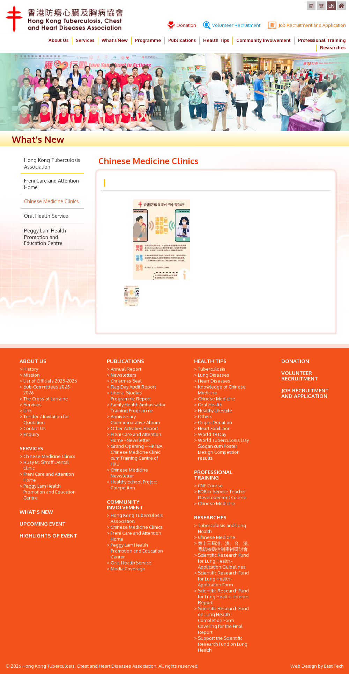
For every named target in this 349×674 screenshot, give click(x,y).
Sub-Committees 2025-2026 (47, 389)
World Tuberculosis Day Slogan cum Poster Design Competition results (223, 449)
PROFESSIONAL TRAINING (213, 475)
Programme (148, 40)
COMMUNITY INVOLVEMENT (125, 504)
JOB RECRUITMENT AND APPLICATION (305, 393)
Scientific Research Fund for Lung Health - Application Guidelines (223, 561)
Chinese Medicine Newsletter (129, 473)
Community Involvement (263, 40)
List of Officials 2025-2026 (50, 381)
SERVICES (31, 448)
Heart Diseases (214, 381)
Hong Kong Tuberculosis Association (137, 518)
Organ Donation (215, 422)
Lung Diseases (213, 375)
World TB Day (212, 434)
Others (205, 416)
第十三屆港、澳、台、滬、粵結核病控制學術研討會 (225, 546)
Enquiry (31, 434)
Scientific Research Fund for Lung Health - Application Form (223, 578)
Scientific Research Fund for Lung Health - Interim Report (223, 596)
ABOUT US (33, 361)
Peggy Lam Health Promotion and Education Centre (45, 237)
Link (27, 410)
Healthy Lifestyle (215, 410)
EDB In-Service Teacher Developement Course (222, 494)
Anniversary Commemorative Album (135, 419)
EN (331, 6)
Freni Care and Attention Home (48, 477)
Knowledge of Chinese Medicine (222, 389)
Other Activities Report (134, 428)
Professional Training (322, 40)
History (30, 369)
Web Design (303, 666)
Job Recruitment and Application (306, 25)
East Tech (333, 666)
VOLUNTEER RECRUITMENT (299, 376)
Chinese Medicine (216, 398)
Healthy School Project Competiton (134, 484)
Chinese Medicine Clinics (51, 201)
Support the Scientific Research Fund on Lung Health (222, 644)
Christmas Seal (126, 381)
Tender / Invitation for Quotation (46, 419)
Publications (182, 40)
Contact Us (34, 428)
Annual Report (126, 369)
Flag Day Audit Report (133, 387)
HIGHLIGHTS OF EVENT (48, 535)
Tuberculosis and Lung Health (222, 528)
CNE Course (210, 485)
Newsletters (123, 375)
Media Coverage (128, 568)
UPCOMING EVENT (43, 523)
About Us (58, 40)
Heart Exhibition (214, 428)
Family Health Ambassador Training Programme (138, 407)
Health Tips (216, 40)
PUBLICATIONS (125, 361)
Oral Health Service (46, 216)
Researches (333, 47)
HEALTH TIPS (210, 361)
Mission (31, 375)
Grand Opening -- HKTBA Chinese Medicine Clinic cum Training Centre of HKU (136, 455)
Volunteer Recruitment (231, 25)
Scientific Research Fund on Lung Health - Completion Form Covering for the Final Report (223, 620)
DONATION (295, 361)
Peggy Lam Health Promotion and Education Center (137, 551)
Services (85, 40)
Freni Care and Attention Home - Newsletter (136, 437)
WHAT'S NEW (36, 512)
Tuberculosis (211, 369)
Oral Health (210, 404)
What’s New (115, 40)
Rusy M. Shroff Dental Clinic (46, 465)
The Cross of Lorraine (45, 398)
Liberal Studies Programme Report (131, 395)
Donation (182, 25)
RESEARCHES (210, 517)
